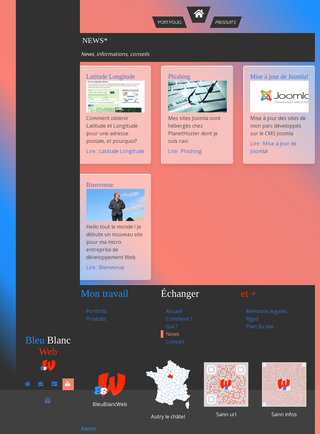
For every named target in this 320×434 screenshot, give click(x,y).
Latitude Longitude (110, 76)
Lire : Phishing (185, 151)
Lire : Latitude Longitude (115, 151)
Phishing (179, 76)
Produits (226, 22)
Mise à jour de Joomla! (279, 76)
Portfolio (170, 22)
